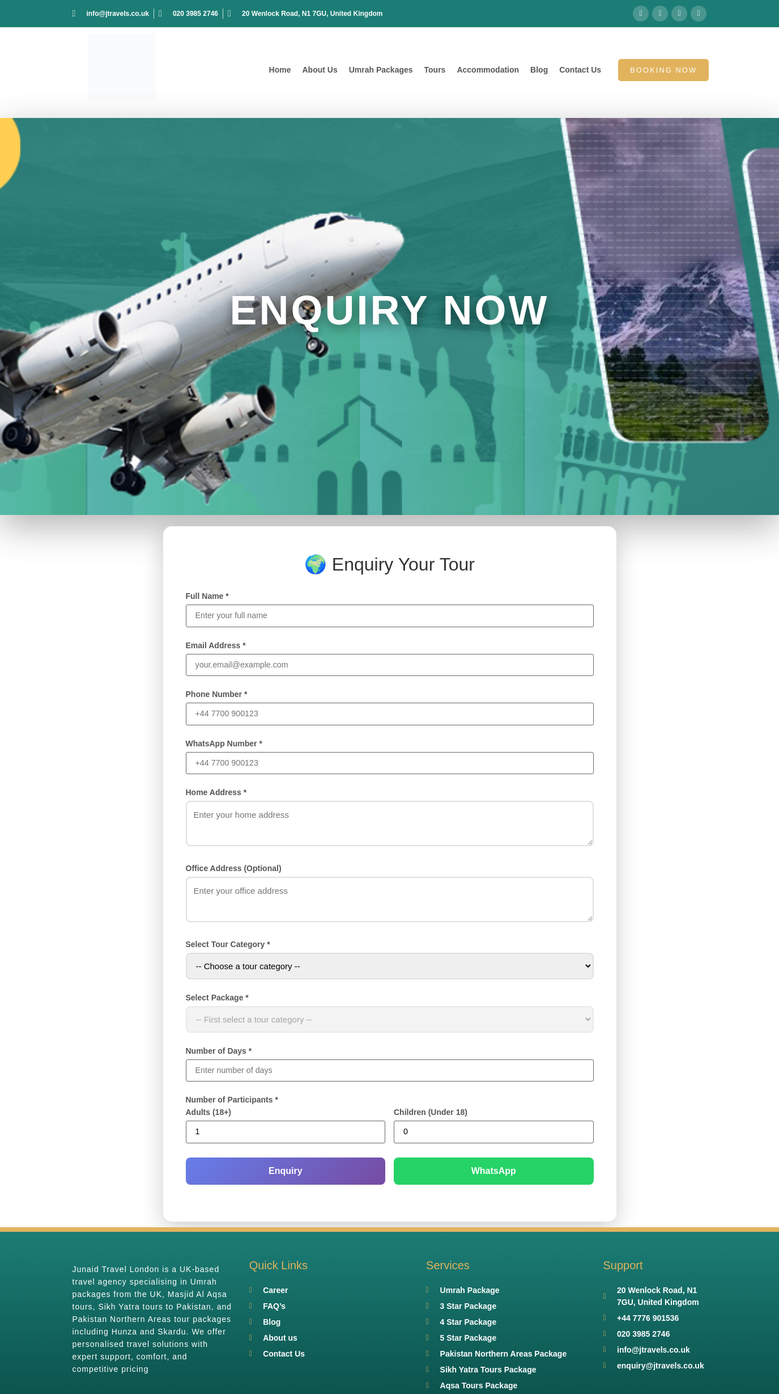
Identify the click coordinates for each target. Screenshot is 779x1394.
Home (280, 69)
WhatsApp (493, 1174)
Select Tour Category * (228, 947)
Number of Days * (219, 1053)
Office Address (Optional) (234, 871)
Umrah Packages (381, 69)
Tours (435, 69)
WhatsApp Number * (224, 745)
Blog (539, 69)
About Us (319, 69)
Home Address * (216, 795)
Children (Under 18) (430, 1116)
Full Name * (207, 596)
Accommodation (488, 69)
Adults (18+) (209, 1116)
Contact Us (580, 69)
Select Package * (217, 1000)
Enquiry (286, 1174)
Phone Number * (217, 695)
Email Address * (216, 646)
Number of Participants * (232, 1103)
